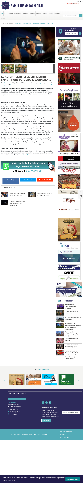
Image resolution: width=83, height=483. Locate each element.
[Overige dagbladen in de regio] (71, 442)
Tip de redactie (45, 180)
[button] (1, 68)
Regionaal (32, 13)
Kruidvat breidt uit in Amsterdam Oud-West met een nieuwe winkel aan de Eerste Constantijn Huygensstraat (72, 382)
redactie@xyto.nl (15, 448)
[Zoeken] (81, 15)
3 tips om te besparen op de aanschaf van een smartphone (17, 203)
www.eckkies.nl (23, 155)
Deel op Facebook (10, 181)
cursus (34, 83)
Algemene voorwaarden (66, 468)
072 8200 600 (14, 446)
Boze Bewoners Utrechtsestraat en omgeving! (70, 306)
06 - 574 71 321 (34, 171)
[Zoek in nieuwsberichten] (71, 15)
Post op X (28, 180)
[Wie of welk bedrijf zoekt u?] (71, 33)
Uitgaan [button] (50, 13)
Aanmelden (46, 457)
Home (4, 23)
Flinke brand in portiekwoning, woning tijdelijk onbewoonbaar (71, 346)
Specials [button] (38, 13)
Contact (3, 18)
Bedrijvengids (17, 13)
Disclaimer (62, 471)
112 (5, 13)
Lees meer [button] (11, 480)
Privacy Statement (64, 474)
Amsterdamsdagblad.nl (27, 5)
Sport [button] (44, 13)
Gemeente (25, 13)
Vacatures (57, 13)
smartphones (41, 83)
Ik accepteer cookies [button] (73, 479)
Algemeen (10, 13)
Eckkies (52, 85)
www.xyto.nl (13, 450)
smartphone (4, 85)
